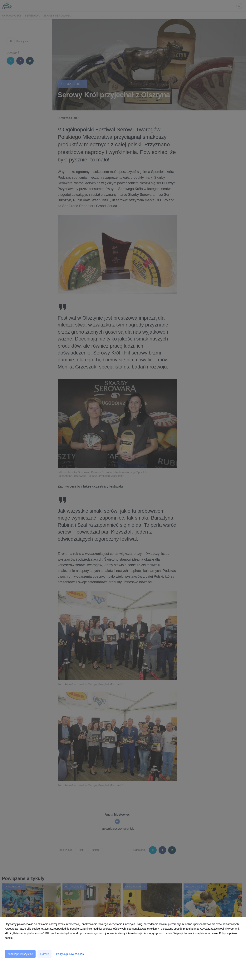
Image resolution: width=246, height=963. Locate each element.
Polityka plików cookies (70, 954)
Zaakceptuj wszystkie (20, 954)
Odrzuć (44, 954)
